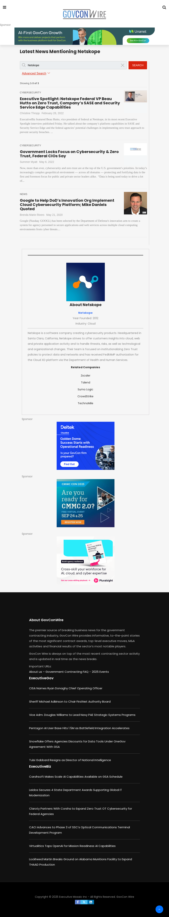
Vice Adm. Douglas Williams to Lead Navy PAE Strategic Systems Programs (82, 715)
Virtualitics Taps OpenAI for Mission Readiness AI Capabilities (72, 846)
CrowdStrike (85, 396)
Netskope (85, 313)
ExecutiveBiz (40, 766)
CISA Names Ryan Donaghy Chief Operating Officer (65, 688)
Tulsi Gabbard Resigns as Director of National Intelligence (70, 760)
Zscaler (85, 375)
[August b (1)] (85, 503)
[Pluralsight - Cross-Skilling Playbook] (85, 560)
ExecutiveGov (41, 678)
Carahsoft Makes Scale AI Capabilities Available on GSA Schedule (76, 777)
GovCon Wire (125, 897)
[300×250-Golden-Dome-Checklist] (85, 446)
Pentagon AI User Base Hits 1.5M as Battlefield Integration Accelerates (79, 728)
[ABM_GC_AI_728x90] (84, 36)
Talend (85, 382)
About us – (37, 672)
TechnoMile (85, 403)
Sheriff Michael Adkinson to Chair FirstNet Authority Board (70, 701)
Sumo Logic (85, 389)
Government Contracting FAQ (67, 672)
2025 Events (100, 672)
